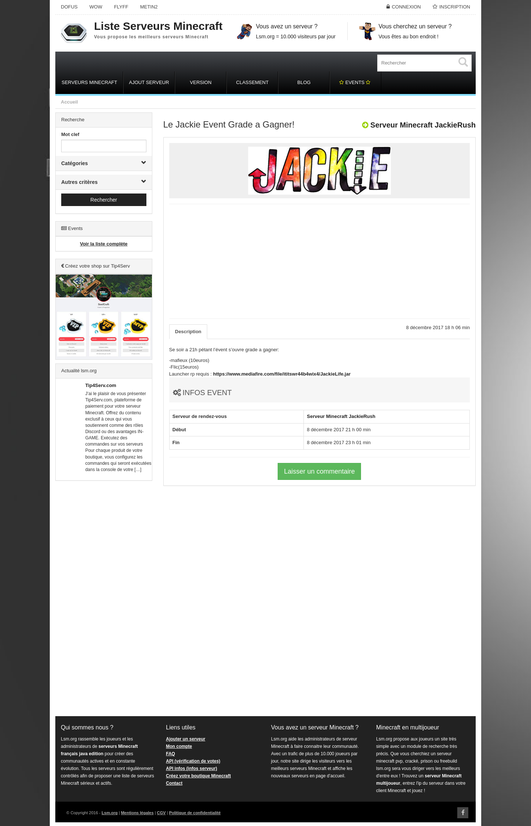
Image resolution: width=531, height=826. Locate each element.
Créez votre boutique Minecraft (198, 775)
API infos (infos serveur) (191, 768)
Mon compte (179, 746)
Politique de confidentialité (195, 813)
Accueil (69, 102)
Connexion (406, 7)
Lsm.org (110, 813)
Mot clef (70, 134)
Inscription (454, 7)
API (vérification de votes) (193, 761)
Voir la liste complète (104, 244)
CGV (161, 813)
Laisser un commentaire (319, 471)
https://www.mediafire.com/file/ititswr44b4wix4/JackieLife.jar (282, 374)
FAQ (170, 753)
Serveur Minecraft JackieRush (423, 125)
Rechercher (103, 200)
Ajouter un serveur (185, 739)
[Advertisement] (103, 598)
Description (188, 331)
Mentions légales (137, 813)
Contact (174, 783)
